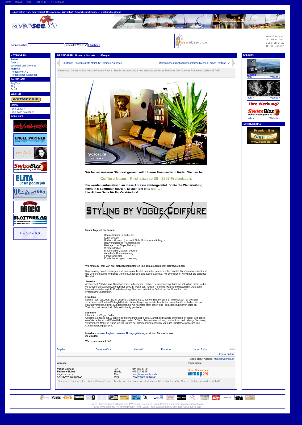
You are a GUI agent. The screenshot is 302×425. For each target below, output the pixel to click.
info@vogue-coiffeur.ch (145, 374)
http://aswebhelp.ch (224, 359)
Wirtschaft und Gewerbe (23, 65)
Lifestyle (104, 55)
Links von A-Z (18, 109)
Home (8, 2)
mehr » (250, 77)
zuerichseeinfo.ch (178, 404)
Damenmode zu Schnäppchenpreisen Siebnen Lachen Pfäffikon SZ (194, 63)
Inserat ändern (227, 354)
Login (28, 2)
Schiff (14, 89)
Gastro (14, 62)
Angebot (61, 349)
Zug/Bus (15, 83)
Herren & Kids (200, 349)
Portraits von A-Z (19, 71)
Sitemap (59, 2)
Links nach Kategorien (22, 112)
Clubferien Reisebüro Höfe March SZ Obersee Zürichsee (92, 63)
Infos (233, 349)
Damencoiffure (103, 349)
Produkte (166, 349)
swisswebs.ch (195, 404)
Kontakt (18, 2)
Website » (274, 77)
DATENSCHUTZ (43, 2)
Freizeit (15, 59)
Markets (15, 68)
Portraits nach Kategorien (24, 75)
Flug (13, 86)
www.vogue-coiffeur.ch (144, 376)
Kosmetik (139, 349)
